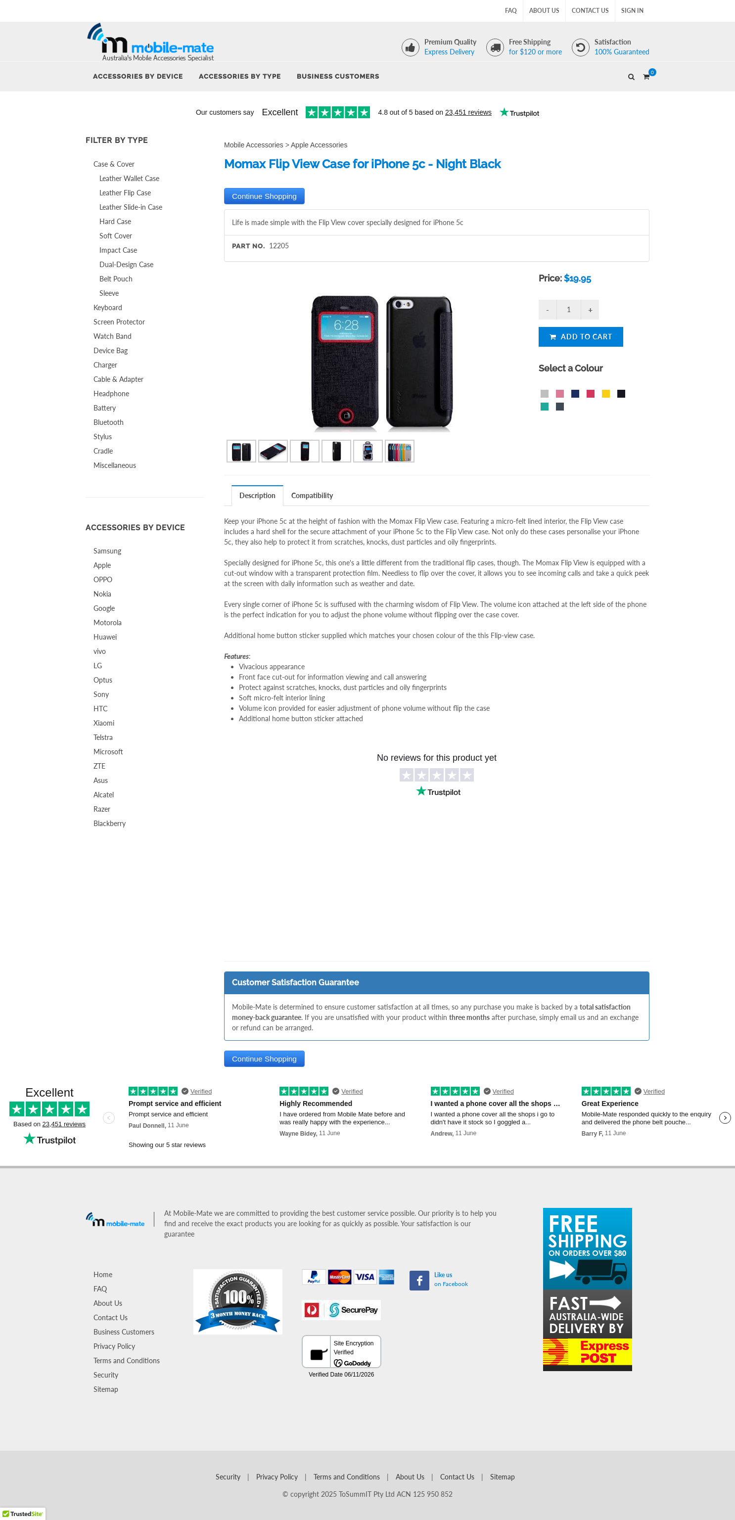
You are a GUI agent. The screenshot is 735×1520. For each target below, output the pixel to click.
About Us (544, 10)
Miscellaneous (114, 465)
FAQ (511, 10)
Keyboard (107, 307)
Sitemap (105, 1389)
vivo (99, 651)
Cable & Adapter (118, 379)
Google (104, 608)
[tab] (257, 495)
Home (102, 1274)
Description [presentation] (257, 495)
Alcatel (103, 794)
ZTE (99, 766)
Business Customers (123, 1332)
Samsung (107, 551)
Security (105, 1375)
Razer (101, 809)
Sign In (632, 10)
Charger (105, 365)
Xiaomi (103, 723)
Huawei (105, 637)
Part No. (248, 246)
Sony (101, 694)
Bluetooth (108, 422)
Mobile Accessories (253, 145)
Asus (100, 780)
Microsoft (108, 751)
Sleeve (109, 293)
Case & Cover (114, 164)
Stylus (102, 436)
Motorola (107, 622)
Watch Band (112, 336)
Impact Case (118, 250)
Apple (102, 565)
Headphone (111, 393)
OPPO (102, 579)
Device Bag (110, 350)
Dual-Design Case (126, 264)
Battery (104, 408)
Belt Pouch (116, 279)
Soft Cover (115, 235)
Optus (102, 680)
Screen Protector (119, 322)
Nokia (102, 594)
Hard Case (115, 221)
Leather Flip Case (125, 192)
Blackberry (109, 823)
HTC (100, 708)
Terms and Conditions (126, 1360)
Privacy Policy (114, 1346)
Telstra (103, 737)
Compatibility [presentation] (312, 495)
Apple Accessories (319, 145)
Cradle (103, 451)
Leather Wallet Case (129, 178)
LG (97, 665)
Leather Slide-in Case (130, 207)
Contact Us (590, 10)
